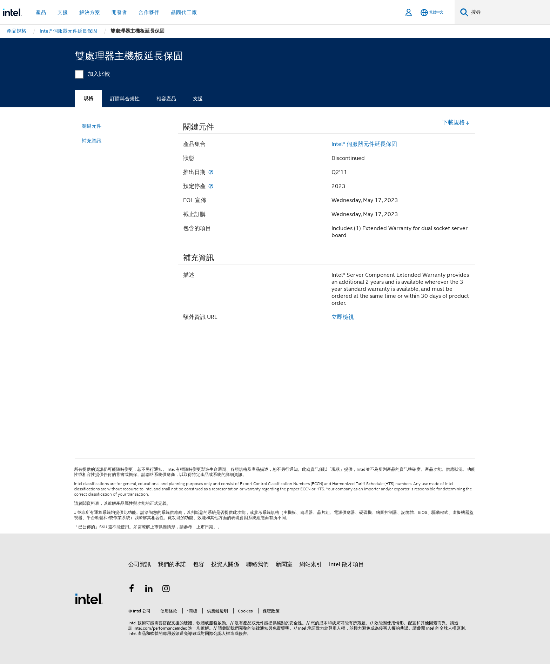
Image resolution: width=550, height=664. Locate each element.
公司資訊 (139, 564)
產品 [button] (41, 12)
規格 (88, 98)
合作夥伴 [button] (149, 12)
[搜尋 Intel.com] (509, 12)
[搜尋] (464, 12)
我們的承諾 (172, 564)
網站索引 (311, 564)
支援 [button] (63, 12)
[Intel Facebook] (132, 589)
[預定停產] (211, 186)
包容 (198, 564)
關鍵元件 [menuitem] (91, 126)
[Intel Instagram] (166, 589)
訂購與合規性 (125, 98)
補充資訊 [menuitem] (91, 141)
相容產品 (166, 98)
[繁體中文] (432, 12)
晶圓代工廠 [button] (184, 12)
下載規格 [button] (456, 122)
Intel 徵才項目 (346, 564)
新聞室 (284, 564)
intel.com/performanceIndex (160, 628)
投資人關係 (225, 564)
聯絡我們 (257, 564)
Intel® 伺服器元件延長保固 (364, 144)
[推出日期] (211, 172)
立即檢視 (342, 317)
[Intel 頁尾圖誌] (89, 598)
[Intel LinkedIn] (149, 589)
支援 (198, 98)
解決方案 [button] (89, 12)
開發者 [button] (119, 12)
